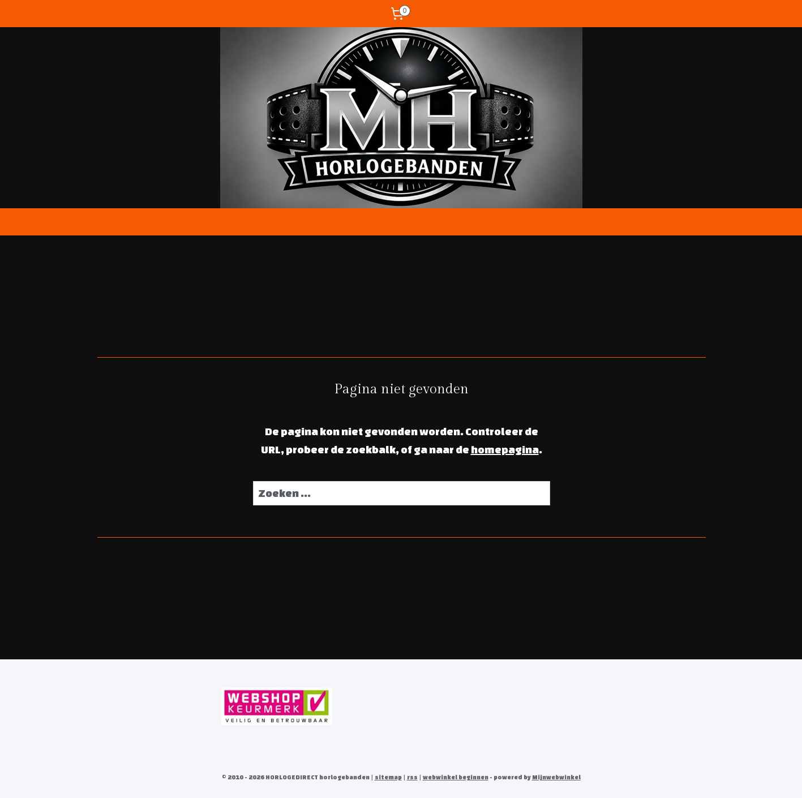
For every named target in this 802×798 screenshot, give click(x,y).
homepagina (504, 449)
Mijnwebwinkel (556, 777)
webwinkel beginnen (455, 777)
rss (412, 777)
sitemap (388, 777)
